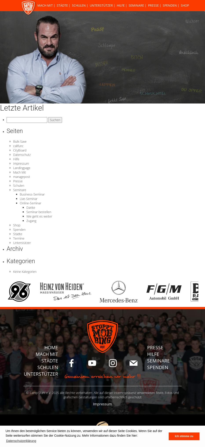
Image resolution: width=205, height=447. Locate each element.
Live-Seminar (28, 199)
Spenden (170, 5)
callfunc (18, 146)
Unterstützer (101, 5)
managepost (21, 177)
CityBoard (19, 150)
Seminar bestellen (38, 212)
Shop (185, 5)
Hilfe (121, 5)
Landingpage (21, 168)
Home (51, 347)
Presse (153, 5)
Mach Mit (45, 5)
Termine (18, 238)
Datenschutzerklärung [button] (21, 441)
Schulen (79, 5)
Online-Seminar (30, 203)
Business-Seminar (32, 194)
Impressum (21, 163)
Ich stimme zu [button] (184, 436)
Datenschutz (22, 155)
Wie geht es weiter (39, 216)
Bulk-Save (20, 141)
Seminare (136, 5)
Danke (30, 207)
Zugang (31, 221)
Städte (62, 5)
